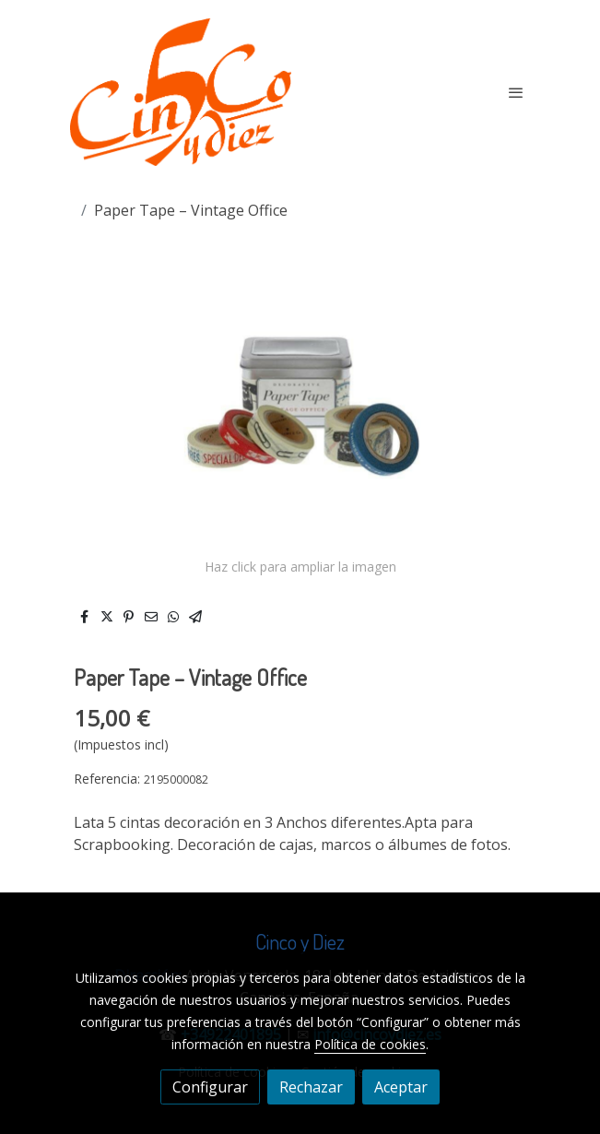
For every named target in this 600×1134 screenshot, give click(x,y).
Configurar (210, 1087)
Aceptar (401, 1087)
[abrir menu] (516, 92)
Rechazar (311, 1087)
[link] (180, 92)
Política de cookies (370, 1044)
